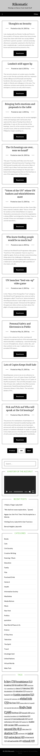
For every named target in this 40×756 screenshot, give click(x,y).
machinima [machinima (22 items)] (24, 716)
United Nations (9, 659)
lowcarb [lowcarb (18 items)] (26, 713)
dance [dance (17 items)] (19, 688)
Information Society (11, 591)
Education (7, 563)
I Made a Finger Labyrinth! (13, 505)
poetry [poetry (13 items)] (18, 722)
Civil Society (8, 548)
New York (7, 611)
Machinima (8, 596)
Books (6, 539)
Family (6, 568)
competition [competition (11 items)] (11, 688)
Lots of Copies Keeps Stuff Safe (20, 364)
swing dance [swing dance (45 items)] (17, 737)
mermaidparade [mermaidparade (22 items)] (20, 719)
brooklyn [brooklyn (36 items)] (21, 685)
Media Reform (9, 601)
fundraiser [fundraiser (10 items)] (16, 699)
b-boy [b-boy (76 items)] (10, 681)
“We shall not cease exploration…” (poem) (18, 510)
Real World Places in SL (12, 625)
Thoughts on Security (20, 23)
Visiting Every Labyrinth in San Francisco (18, 522)
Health (6, 587)
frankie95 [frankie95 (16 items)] (8, 695)
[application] (20, 485)
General (7, 582)
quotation (7, 620)
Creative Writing (10, 553)
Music (6, 606)
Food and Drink (9, 577)
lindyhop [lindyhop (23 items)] (17, 713)
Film (5, 572)
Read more (20, 53)
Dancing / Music (9, 558)
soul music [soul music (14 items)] (22, 733)
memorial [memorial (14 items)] (8, 719)
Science (6, 630)
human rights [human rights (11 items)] (25, 703)
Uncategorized (9, 654)
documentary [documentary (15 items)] (9, 691)
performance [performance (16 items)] (9, 722)
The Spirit (7, 644)
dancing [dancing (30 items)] (28, 688)
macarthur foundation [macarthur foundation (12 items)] (11, 716)
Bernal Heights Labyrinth (13, 526)
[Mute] (30, 492)
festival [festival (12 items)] (29, 691)
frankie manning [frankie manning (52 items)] (23, 694)
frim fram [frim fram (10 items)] (7, 699)
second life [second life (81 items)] (13, 728)
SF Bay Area (8, 635)
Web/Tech (7, 668)
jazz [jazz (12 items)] (9, 708)
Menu (36, 14)
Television (7, 639)
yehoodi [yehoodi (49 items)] (28, 740)
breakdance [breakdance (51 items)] (24, 681)
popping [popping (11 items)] (25, 722)
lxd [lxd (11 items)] (33, 713)
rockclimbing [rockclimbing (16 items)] (23, 725)
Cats (5, 544)
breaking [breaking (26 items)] (9, 685)
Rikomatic (20, 4)
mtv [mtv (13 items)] (30, 719)
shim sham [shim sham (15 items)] (26, 729)
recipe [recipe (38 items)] (13, 725)
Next (29, 450)
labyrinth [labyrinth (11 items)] (15, 707)
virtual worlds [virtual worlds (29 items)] (14, 741)
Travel (6, 649)
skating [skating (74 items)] (11, 733)
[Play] (7, 492)
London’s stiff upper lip (20, 63)
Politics (7, 615)
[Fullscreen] (33, 492)
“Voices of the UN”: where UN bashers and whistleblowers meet (20, 193)
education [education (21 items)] (21, 691)
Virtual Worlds (9, 663)
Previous (12, 450)
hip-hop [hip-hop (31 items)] (14, 703)
